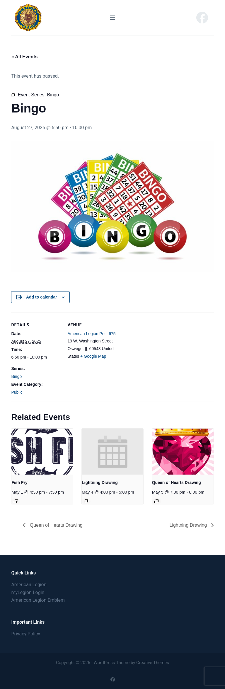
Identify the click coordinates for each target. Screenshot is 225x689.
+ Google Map (93, 356)
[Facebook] (202, 17)
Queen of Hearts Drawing (176, 482)
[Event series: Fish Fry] (16, 501)
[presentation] (42, 452)
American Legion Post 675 (91, 333)
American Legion (28, 584)
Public (16, 392)
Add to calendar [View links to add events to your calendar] (41, 297)
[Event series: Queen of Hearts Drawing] (156, 501)
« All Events (24, 56)
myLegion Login (27, 592)
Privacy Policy (25, 634)
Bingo (16, 376)
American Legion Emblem (38, 600)
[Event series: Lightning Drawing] (86, 501)
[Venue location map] (154, 353)
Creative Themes (152, 662)
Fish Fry (19, 482)
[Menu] (112, 17)
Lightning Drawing (100, 482)
